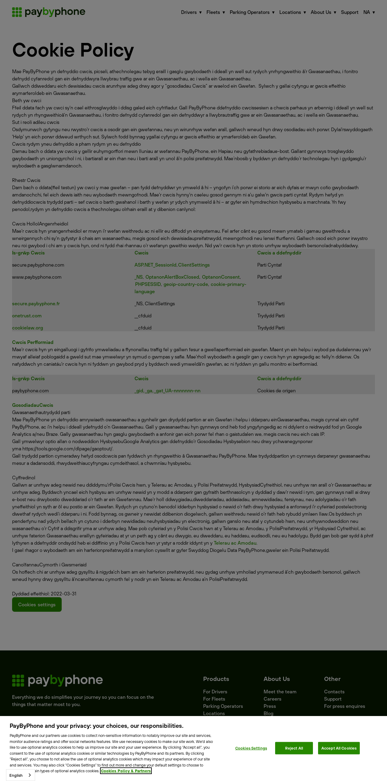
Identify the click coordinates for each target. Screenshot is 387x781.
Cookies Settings (251, 747)
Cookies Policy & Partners (126, 770)
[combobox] (20, 775)
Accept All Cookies (338, 747)
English (16, 775)
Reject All (294, 747)
